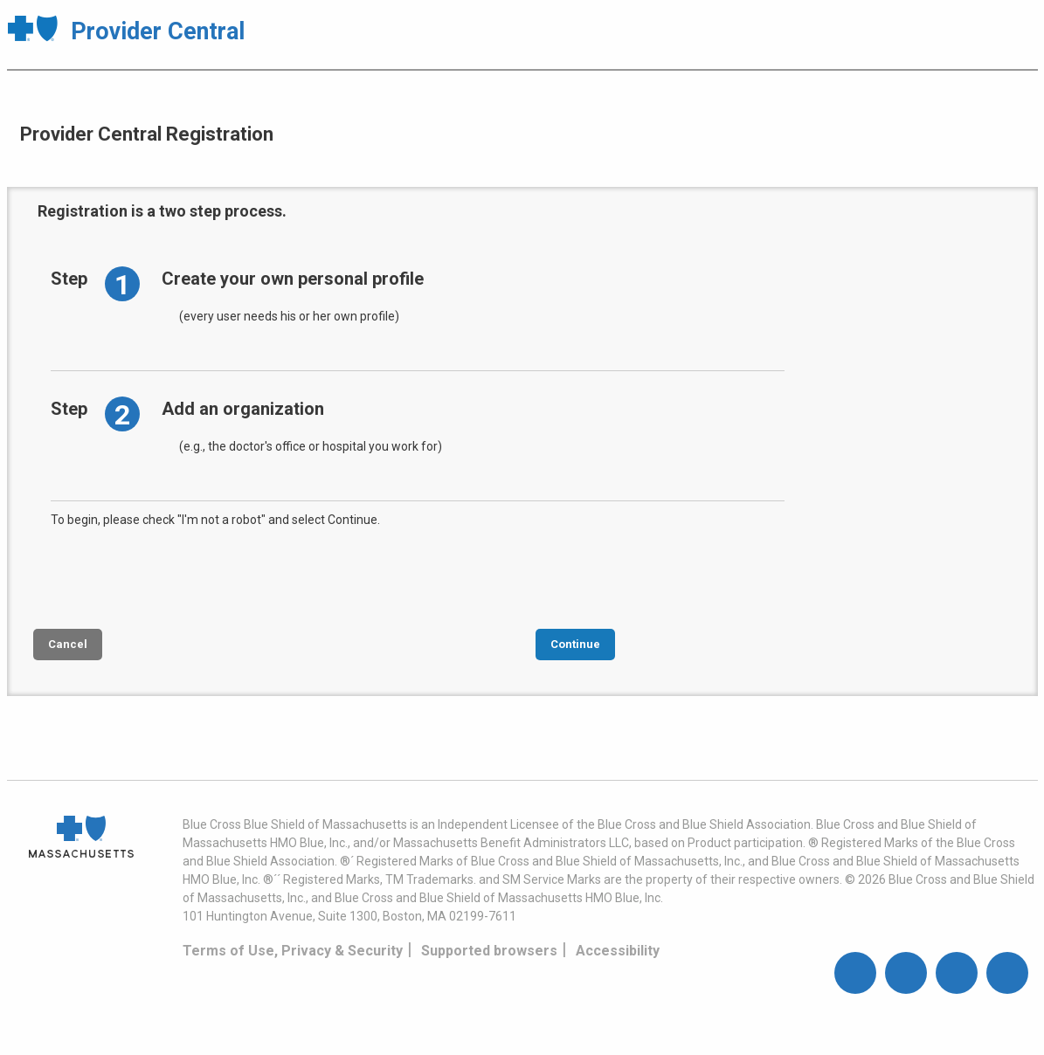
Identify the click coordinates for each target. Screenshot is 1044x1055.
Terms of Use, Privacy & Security (293, 950)
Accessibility (618, 950)
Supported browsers (489, 950)
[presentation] (183, 576)
